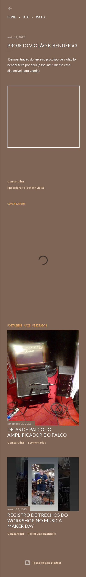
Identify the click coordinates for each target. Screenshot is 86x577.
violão (40, 187)
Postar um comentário (42, 533)
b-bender (30, 187)
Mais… (41, 17)
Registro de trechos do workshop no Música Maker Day (37, 520)
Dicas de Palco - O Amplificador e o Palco (37, 432)
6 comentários (37, 442)
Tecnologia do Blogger (43, 562)
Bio (26, 17)
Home (11, 17)
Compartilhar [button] (15, 181)
